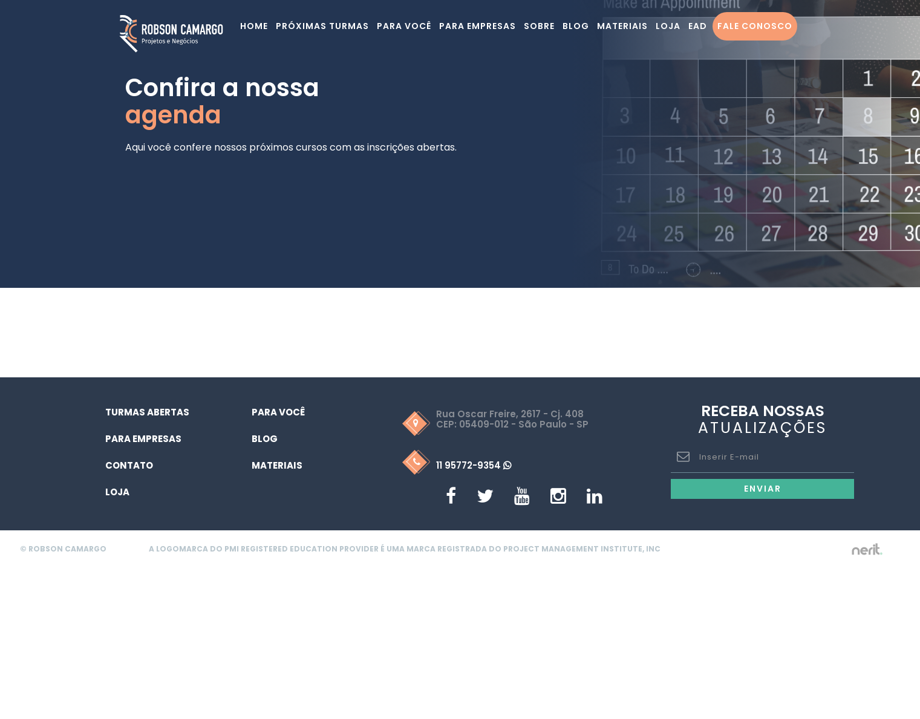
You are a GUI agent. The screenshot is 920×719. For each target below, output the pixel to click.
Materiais (622, 26)
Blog (576, 26)
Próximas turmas (322, 26)
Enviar (762, 489)
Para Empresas (477, 26)
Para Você (278, 412)
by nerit (867, 549)
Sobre (539, 26)
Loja (668, 26)
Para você (404, 26)
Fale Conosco (754, 26)
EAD (697, 26)
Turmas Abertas (147, 412)
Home (254, 26)
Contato (129, 465)
